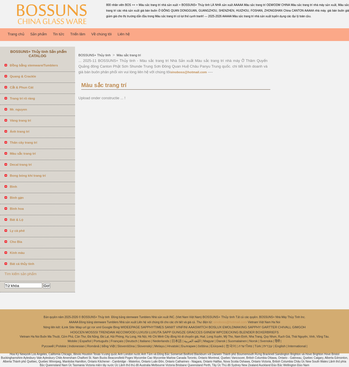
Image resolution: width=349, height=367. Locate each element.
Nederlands (161, 341)
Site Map (75, 327)
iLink (64, 327)
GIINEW (209, 332)
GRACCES (195, 332)
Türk (257, 346)
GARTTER (269, 327)
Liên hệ (123, 34)
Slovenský (144, 346)
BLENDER (247, 332)
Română (93, 346)
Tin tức (58, 34)
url (84, 327)
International (297, 346)
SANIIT (170, 327)
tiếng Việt (108, 346)
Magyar (208, 341)
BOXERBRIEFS (267, 332)
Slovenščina (126, 346)
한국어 (231, 346)
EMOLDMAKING (234, 327)
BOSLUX (215, 327)
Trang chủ (16, 34)
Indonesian (77, 346)
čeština (203, 346)
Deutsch (132, 341)
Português (101, 341)
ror (93, 327)
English (280, 346)
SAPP (166, 332)
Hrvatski (173, 346)
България (188, 346)
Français (117, 341)
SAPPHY (254, 327)
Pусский (48, 346)
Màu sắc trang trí (128, 55)
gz (89, 327)
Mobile (72, 341)
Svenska (266, 341)
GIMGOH (299, 327)
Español (85, 341)
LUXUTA (155, 332)
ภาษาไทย (245, 346)
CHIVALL (284, 327)
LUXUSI (142, 332)
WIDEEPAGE (130, 327)
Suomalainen (237, 341)
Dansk (221, 341)
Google (107, 327)
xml (98, 327)
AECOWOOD (126, 332)
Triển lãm (77, 34)
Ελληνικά (217, 346)
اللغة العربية (192, 341)
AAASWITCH (197, 327)
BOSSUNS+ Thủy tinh (95, 55)
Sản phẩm (38, 34)
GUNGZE (179, 332)
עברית (268, 346)
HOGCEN (77, 332)
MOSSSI (91, 332)
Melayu (159, 346)
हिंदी (277, 341)
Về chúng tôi (101, 34)
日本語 (177, 341)
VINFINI (182, 327)
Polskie (61, 346)
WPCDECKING (227, 332)
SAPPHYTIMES (152, 327)
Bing (116, 327)
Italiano (145, 341)
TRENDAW (107, 332)
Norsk (253, 341)
